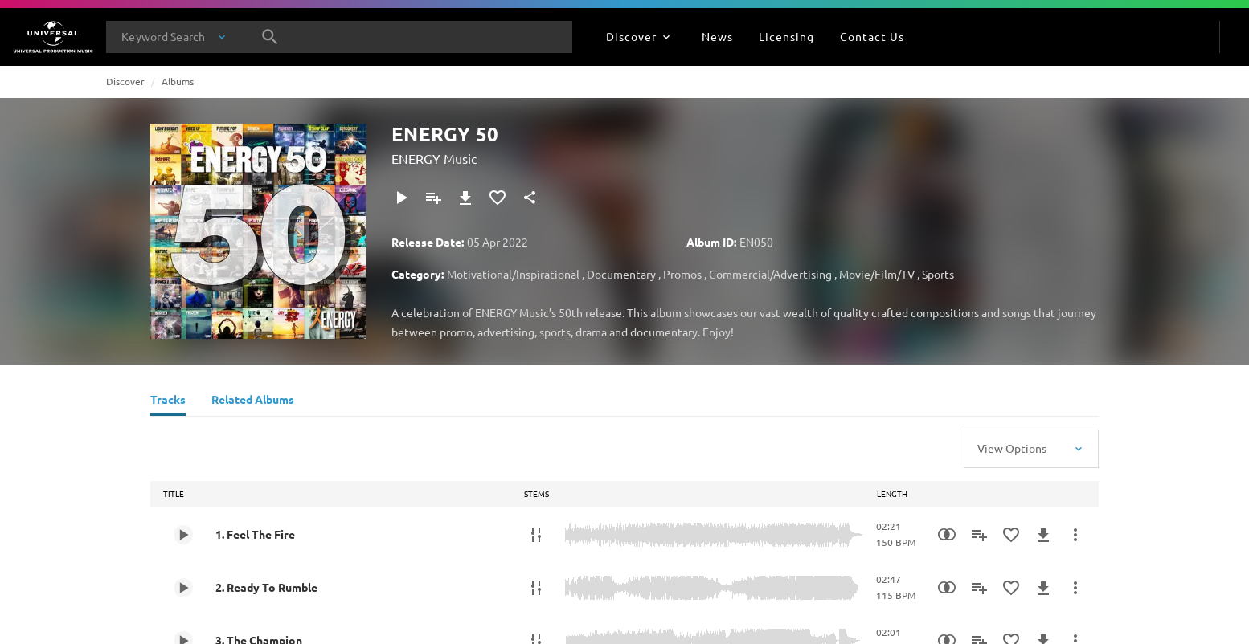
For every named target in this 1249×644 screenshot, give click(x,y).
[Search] (270, 36)
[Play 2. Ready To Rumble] (183, 588)
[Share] (529, 197)
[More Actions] (1075, 534)
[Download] (465, 197)
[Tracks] (168, 401)
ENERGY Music (434, 158)
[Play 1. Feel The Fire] (183, 535)
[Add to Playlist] (433, 197)
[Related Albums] (252, 401)
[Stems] (536, 534)
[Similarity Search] (946, 534)
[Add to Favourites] (497, 197)
